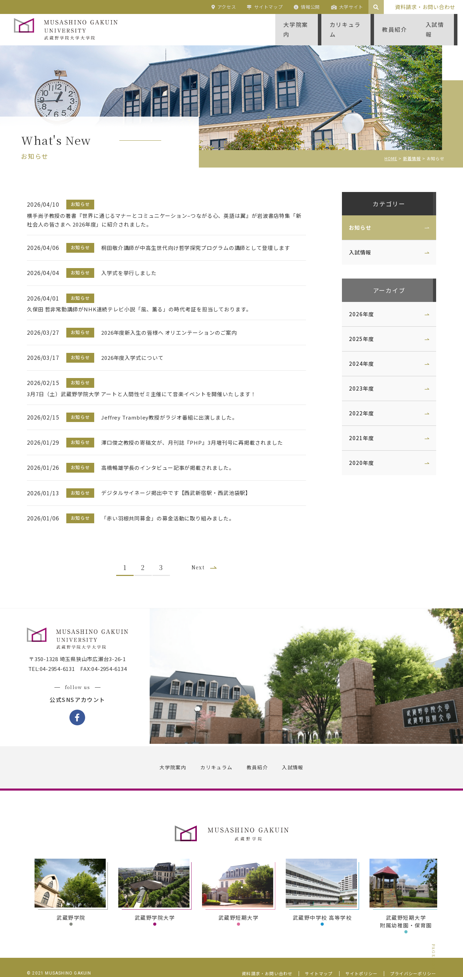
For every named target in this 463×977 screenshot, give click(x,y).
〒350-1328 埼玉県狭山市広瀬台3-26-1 (79, 646)
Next (201, 552)
